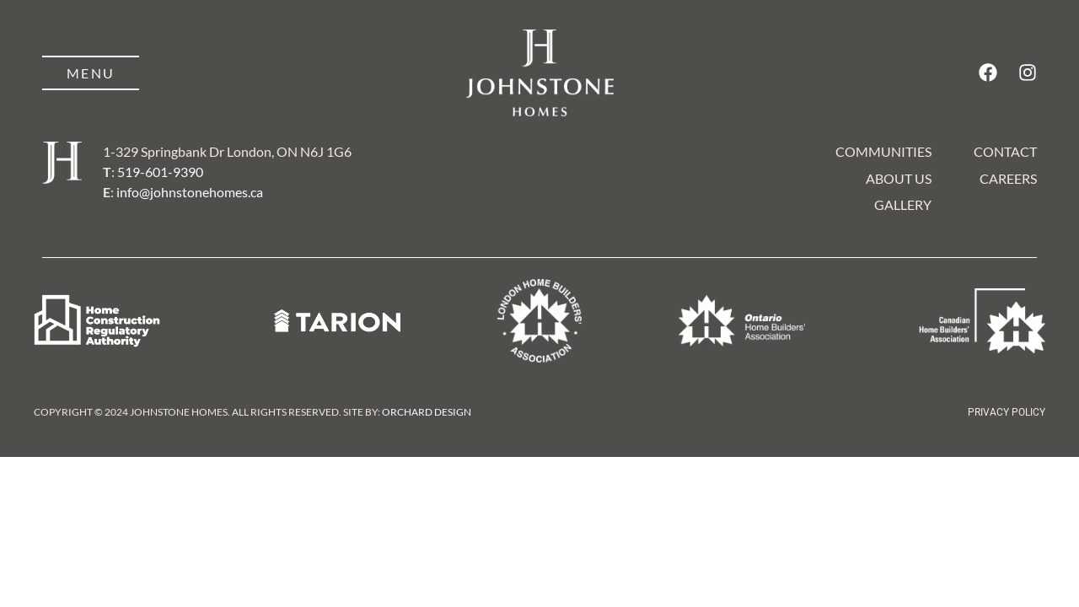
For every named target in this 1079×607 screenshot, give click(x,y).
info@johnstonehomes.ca (189, 192)
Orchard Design (426, 412)
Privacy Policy (1006, 412)
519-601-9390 (160, 172)
